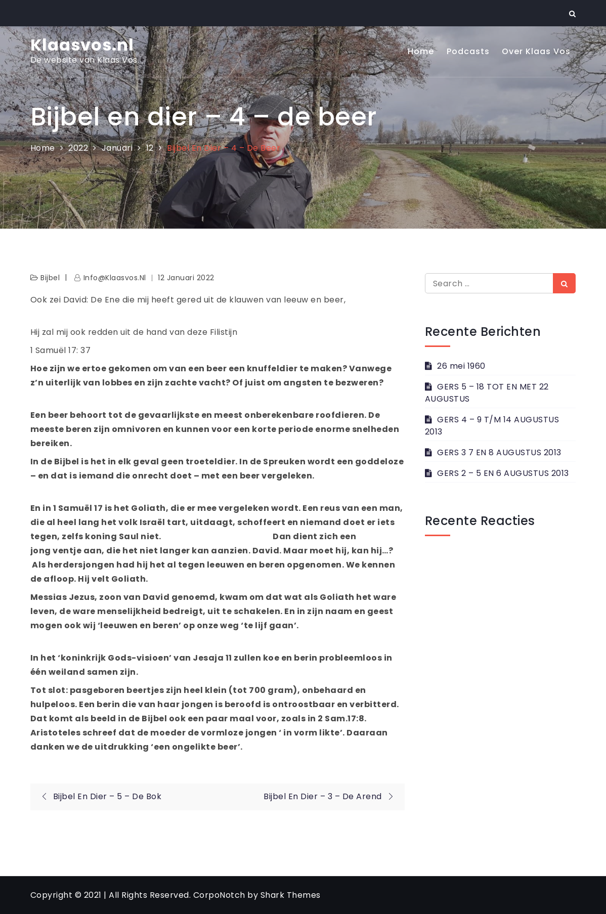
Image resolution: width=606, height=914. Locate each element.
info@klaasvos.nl (114, 278)
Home (421, 51)
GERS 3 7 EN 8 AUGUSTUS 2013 (499, 452)
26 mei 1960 (461, 366)
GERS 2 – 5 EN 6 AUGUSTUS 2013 (503, 473)
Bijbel (50, 278)
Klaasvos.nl (82, 44)
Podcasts (468, 51)
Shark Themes (291, 895)
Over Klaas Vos (536, 51)
